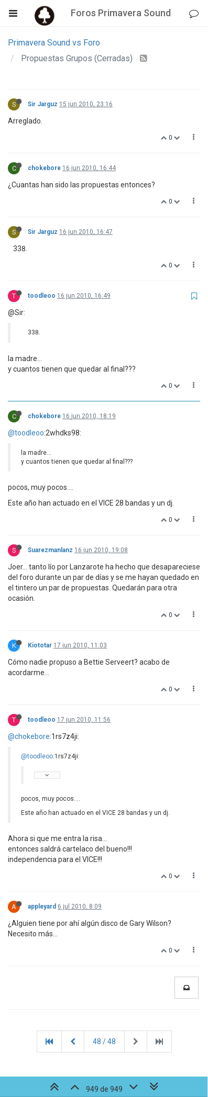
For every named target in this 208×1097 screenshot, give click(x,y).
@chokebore (29, 736)
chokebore (44, 168)
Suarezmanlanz (50, 550)
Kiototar (40, 645)
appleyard (42, 906)
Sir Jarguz (43, 104)
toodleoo (42, 295)
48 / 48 (104, 1041)
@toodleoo (26, 433)
